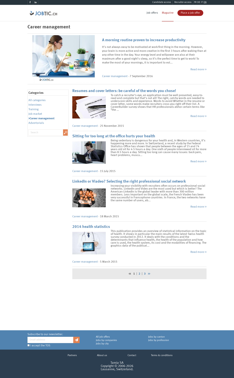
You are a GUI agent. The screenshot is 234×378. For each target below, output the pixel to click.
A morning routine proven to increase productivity (143, 40)
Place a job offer (190, 13)
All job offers (103, 337)
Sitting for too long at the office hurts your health (113, 136)
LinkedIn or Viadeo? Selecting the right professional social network (129, 182)
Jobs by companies (106, 340)
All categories (37, 100)
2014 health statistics (91, 227)
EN (205, 2)
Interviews (35, 104)
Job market (35, 113)
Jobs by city (102, 343)
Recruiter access (182, 2)
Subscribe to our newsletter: (45, 334)
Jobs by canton (156, 337)
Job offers (152, 13)
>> (149, 273)
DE (198, 2)
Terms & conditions (162, 355)
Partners (72, 355)
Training (33, 109)
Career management (115, 76)
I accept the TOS (40, 345)
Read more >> (198, 69)
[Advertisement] (139, 303)
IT (202, 2)
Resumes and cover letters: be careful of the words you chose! (124, 91)
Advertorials (36, 123)
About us (102, 355)
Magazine (168, 13)
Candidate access (161, 2)
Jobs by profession (158, 340)
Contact (132, 355)
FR (195, 2)
